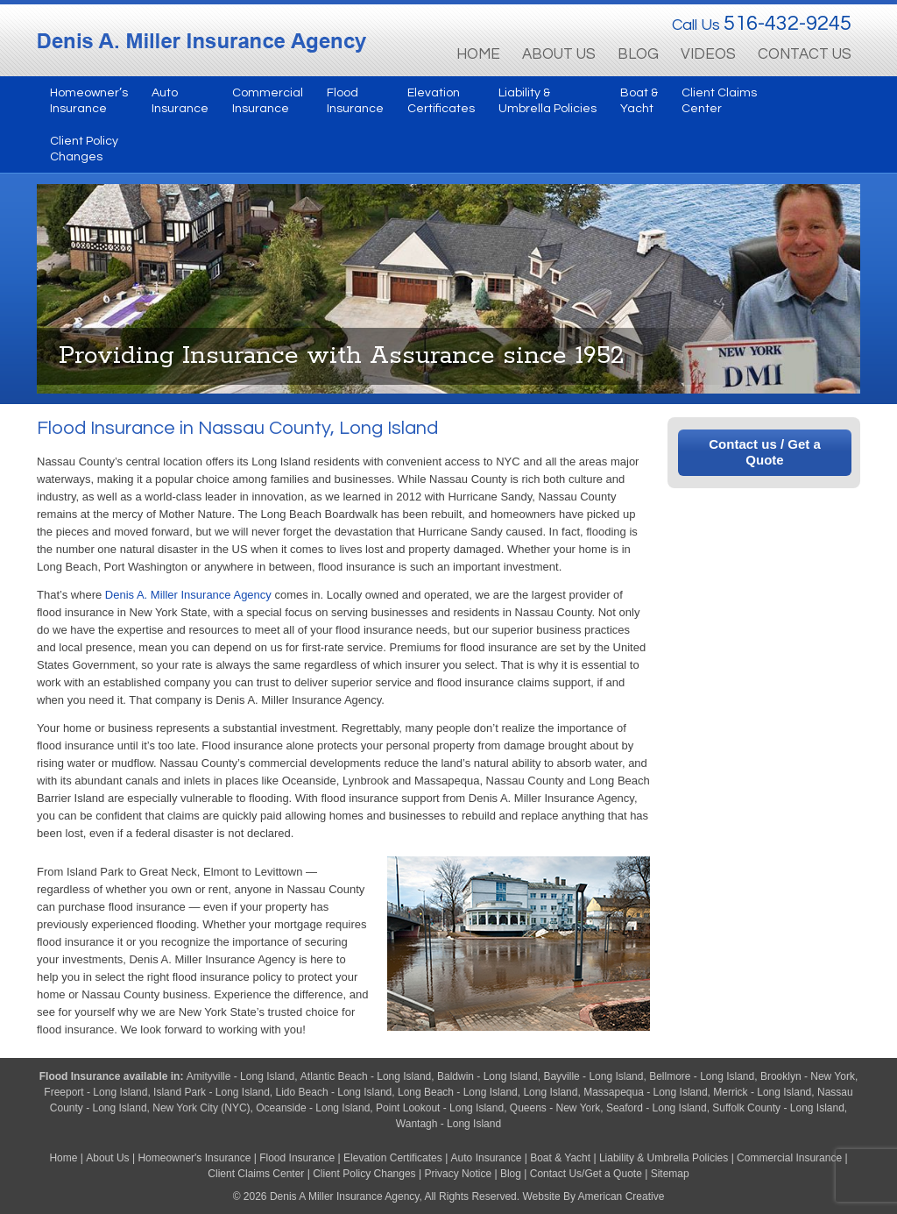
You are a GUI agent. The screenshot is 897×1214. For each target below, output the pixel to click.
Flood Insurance (81, 1076)
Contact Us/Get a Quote (586, 1174)
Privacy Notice (457, 1174)
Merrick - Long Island (762, 1092)
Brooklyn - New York (807, 1076)
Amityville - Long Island (240, 1076)
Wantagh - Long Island (448, 1124)
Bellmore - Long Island (701, 1076)
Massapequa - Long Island (645, 1092)
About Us (107, 1158)
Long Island (550, 1092)
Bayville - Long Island (593, 1076)
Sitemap (670, 1174)
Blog (510, 1174)
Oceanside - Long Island (313, 1108)
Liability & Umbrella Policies (663, 1158)
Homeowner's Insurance (195, 1158)
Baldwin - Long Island (487, 1076)
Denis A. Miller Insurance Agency (188, 594)
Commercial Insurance (789, 1158)
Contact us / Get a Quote (765, 452)
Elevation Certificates (392, 1158)
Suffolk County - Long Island (778, 1108)
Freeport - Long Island (95, 1092)
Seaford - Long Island (656, 1108)
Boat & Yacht (560, 1158)
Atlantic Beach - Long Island (365, 1076)
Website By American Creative (593, 1196)
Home (63, 1158)
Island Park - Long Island (211, 1092)
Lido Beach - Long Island (334, 1092)
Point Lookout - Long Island (440, 1108)
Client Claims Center (256, 1174)
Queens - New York (555, 1108)
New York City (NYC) (201, 1108)
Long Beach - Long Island (458, 1092)
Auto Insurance (486, 1158)
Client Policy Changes (364, 1174)
